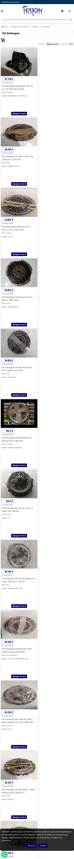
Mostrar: (65, 44)
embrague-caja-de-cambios (19, 27)
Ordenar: (42, 44)
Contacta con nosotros (11, 2)
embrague (35, 27)
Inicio (6, 27)
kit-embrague (45, 27)
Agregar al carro (19, 113)
